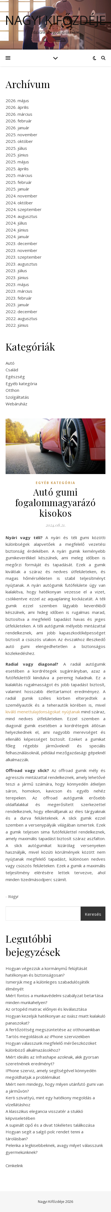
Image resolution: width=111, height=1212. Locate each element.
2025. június (17, 155)
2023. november (21, 250)
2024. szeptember (24, 209)
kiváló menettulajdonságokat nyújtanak (43, 711)
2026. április (17, 107)
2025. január (17, 189)
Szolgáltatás (17, 397)
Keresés (93, 914)
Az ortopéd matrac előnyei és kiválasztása (46, 1009)
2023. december (21, 243)
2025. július (16, 148)
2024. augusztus (21, 216)
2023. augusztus (21, 264)
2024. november (21, 196)
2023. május (17, 284)
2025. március (19, 175)
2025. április (17, 168)
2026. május (17, 100)
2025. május (17, 161)
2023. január (17, 304)
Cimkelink (14, 1165)
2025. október (19, 141)
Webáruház (16, 403)
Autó (10, 363)
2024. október (19, 202)
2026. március (19, 114)
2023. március (19, 291)
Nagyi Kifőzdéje (55, 20)
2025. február (19, 182)
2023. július (16, 270)
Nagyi (13, 896)
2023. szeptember (24, 257)
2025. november (21, 134)
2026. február (19, 120)
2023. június (17, 277)
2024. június (17, 230)
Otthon (12, 390)
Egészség (15, 376)
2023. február (19, 298)
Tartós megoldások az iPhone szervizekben (48, 1036)
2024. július (16, 223)
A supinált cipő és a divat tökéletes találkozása (50, 1125)
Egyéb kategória (21, 383)
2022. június (17, 325)
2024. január (17, 236)
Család (12, 369)
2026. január (17, 127)
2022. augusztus (21, 318)
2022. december (21, 311)
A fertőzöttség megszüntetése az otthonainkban (53, 1029)
